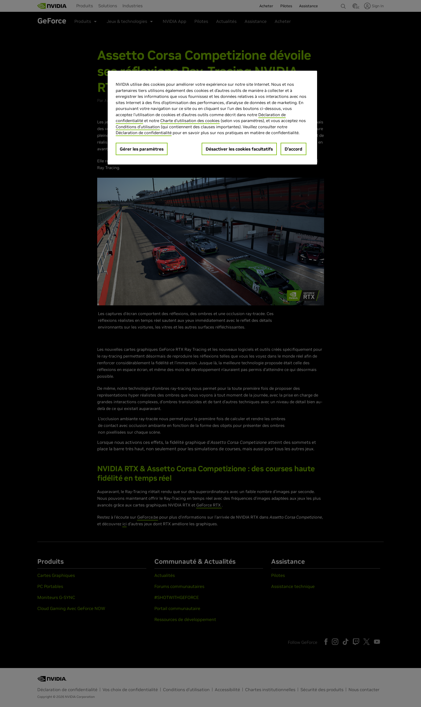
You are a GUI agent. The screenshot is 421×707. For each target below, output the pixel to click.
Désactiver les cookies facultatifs (239, 149)
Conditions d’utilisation (138, 126)
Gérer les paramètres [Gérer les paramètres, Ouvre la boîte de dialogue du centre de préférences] (142, 149)
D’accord (293, 149)
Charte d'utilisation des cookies (190, 120)
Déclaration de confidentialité (144, 132)
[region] (212, 118)
